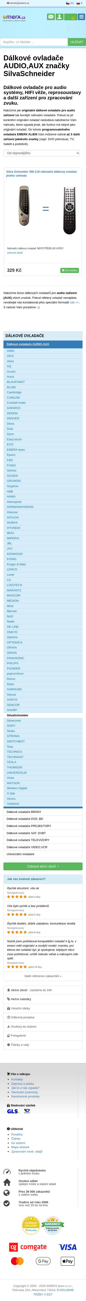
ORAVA (12, 647)
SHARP (12, 710)
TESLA (11, 762)
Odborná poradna (20, 1017)
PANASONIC (15, 658)
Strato (11, 731)
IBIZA (10, 533)
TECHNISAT (15, 757)
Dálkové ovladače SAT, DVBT (26, 833)
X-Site (11, 793)
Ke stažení (18, 1143)
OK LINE (13, 626)
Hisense (12, 512)
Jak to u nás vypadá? (25, 1088)
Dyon (10, 434)
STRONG (13, 736)
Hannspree (14, 502)
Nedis (10, 621)
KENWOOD (15, 554)
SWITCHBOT (16, 741)
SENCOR (13, 705)
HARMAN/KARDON (20, 507)
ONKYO (12, 632)
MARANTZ (14, 590)
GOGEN (12, 475)
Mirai (10, 606)
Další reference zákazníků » (43, 976)
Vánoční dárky (18, 1008)
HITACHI (13, 517)
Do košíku (70, 270)
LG (9, 580)
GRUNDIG (14, 481)
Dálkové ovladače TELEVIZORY (28, 840)
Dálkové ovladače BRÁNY (24, 812)
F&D (10, 460)
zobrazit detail (15, 252)
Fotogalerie (16, 1035)
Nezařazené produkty (25, 1096)
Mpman (12, 611)
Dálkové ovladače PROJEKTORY (29, 826)
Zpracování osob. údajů (26, 1151)
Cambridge (14, 392)
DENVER (13, 418)
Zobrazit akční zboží (43, 866)
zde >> (74, 302)
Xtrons (11, 798)
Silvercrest (14, 720)
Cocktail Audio (16, 402)
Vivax (10, 777)
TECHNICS (14, 751)
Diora (10, 423)
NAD (10, 616)
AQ (9, 366)
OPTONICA (14, 642)
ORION (12, 653)
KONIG (12, 559)
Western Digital (17, 788)
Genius (11, 470)
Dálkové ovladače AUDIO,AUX (28, 344)
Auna (10, 376)
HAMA (11, 496)
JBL (9, 543)
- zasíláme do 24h (29, 990)
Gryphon (12, 486)
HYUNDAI (13, 528)
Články (15, 1138)
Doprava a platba (22, 1083)
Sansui (11, 694)
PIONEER (13, 668)
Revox (11, 679)
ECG (10, 444)
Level (10, 574)
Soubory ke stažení (21, 1026)
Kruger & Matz (16, 564)
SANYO (12, 699)
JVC (10, 548)
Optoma (12, 637)
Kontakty (17, 1079)
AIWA (10, 351)
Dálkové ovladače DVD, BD (25, 819)
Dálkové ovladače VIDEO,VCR (27, 847)
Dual (10, 428)
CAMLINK (13, 397)
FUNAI (11, 465)
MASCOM (13, 595)
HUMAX (12, 522)
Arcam (11, 371)
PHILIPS (12, 663)
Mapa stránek (20, 1147)
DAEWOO (13, 408)
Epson (11, 454)
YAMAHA (13, 804)
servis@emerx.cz (18, 3)
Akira (10, 361)
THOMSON (14, 767)
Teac (10, 746)
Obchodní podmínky (24, 1092)
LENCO (12, 569)
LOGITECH (14, 585)
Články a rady (18, 1045)
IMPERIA (13, 538)
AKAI (10, 356)
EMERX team (16, 449)
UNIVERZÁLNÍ (17, 772)
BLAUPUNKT (16, 382)
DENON (12, 413)
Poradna (16, 1134)
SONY (11, 725)
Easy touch (14, 439)
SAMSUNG (14, 689)
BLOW (11, 387)
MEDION (13, 600)
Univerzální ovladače (20, 854)
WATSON (13, 783)
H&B (10, 491)
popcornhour (15, 673)
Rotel (10, 684)
